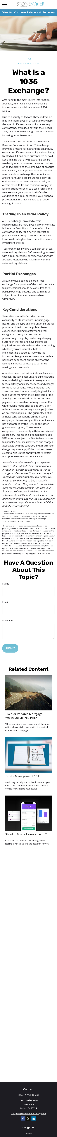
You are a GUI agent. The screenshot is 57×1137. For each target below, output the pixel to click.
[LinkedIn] (33, 1118)
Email (5, 602)
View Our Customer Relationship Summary (28, 12)
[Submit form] (10, 648)
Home (29, 1133)
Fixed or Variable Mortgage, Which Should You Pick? (24, 716)
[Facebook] (23, 1118)
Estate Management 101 (22, 776)
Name (5, 583)
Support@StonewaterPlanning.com (28, 1113)
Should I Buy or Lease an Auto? (26, 834)
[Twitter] (28, 1118)
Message (7, 620)
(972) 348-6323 (32, 1094)
